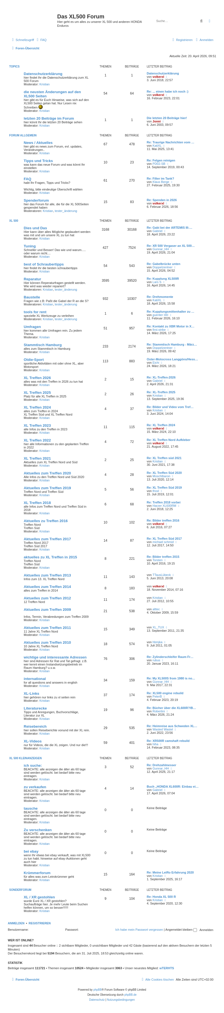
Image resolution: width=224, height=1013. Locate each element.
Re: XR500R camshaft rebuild (168, 740)
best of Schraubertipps (44, 264)
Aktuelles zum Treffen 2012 (47, 598)
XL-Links (31, 693)
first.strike (159, 329)
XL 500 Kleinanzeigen (25, 758)
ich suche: (33, 765)
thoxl (156, 491)
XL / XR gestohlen (39, 897)
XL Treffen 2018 (37, 503)
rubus (156, 660)
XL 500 (13, 220)
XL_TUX (158, 627)
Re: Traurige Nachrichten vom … (170, 142)
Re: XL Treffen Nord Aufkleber (168, 440)
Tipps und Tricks (38, 161)
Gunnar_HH (161, 249)
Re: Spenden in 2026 (162, 200)
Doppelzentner (163, 267)
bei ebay (31, 851)
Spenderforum (36, 200)
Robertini (159, 711)
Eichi (156, 362)
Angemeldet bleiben (181, 929)
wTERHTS (166, 968)
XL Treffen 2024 (37, 407)
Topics (14, 66)
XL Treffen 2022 (37, 440)
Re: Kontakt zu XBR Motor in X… (170, 326)
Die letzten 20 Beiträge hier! (167, 118)
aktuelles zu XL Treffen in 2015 (50, 557)
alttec (156, 609)
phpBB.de (130, 994)
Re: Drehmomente (160, 296)
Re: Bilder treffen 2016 (163, 520)
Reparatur (32, 279)
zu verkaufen (35, 787)
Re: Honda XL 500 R (161, 896)
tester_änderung (66, 211)
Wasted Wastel (163, 729)
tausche (31, 808)
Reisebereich (35, 726)
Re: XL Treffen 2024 (161, 425)
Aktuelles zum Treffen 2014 (47, 587)
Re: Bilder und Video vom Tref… (170, 407)
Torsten (158, 560)
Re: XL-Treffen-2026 (161, 377)
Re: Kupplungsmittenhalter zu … (170, 311)
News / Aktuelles (38, 143)
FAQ (27, 179)
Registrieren (40, 923)
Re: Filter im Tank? (160, 178)
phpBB (97, 989)
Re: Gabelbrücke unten (163, 264)
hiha (155, 744)
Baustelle (32, 297)
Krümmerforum (37, 873)
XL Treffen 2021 (37, 458)
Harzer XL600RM (164, 505)
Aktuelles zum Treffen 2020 (47, 473)
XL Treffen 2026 (37, 378)
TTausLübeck (162, 575)
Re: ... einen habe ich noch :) (167, 91)
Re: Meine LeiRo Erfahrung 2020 (170, 872)
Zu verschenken (38, 830)
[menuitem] (41, 40)
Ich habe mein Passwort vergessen (139, 929)
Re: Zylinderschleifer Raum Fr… (170, 657)
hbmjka (157, 642)
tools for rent (35, 312)
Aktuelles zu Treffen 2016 (46, 521)
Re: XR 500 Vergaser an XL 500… (171, 245)
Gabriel (157, 231)
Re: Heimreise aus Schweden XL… (172, 726)
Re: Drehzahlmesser (161, 765)
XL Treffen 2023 (37, 425)
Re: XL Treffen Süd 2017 (164, 538)
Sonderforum (20, 889)
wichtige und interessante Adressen (55, 657)
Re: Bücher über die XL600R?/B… (171, 708)
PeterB (157, 696)
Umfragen (32, 327)
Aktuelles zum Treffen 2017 (47, 539)
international (35, 679)
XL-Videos (33, 741)
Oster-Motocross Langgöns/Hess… (172, 359)
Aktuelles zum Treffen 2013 (47, 575)
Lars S (157, 282)
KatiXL (157, 145)
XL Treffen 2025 (37, 392)
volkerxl (158, 76)
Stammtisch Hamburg (43, 345)
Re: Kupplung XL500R (163, 278)
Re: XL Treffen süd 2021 (164, 458)
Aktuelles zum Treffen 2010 (47, 642)
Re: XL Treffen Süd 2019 (164, 487)
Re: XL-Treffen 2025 (161, 392)
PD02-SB (159, 163)
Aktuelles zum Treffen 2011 (47, 628)
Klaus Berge (161, 182)
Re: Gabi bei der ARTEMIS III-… (169, 227)
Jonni (157, 121)
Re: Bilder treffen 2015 (163, 556)
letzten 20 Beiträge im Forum (49, 118)
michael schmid (163, 542)
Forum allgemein (23, 135)
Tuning (30, 246)
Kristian (44, 84)
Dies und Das (35, 228)
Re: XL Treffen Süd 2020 (164, 472)
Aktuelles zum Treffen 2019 (47, 488)
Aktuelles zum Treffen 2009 (47, 609)
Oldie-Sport (34, 360)
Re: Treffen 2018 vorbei (163, 502)
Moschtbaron (161, 476)
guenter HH (160, 315)
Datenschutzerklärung (43, 74)
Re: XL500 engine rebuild (165, 693)
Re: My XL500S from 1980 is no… (171, 678)
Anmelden (16, 923)
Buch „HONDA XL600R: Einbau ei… (173, 786)
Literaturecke (35, 708)
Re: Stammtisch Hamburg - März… (172, 344)
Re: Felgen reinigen (161, 160)
